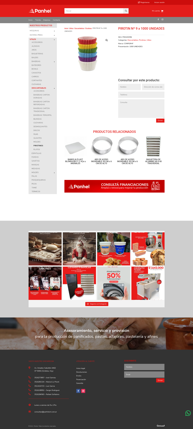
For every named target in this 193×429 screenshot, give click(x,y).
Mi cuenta (156, 11)
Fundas (35, 157)
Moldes (37, 142)
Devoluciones (81, 372)
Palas (34, 176)
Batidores (36, 65)
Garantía (79, 383)
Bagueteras (37, 54)
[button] (106, 40)
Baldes (35, 57)
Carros (35, 76)
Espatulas (36, 153)
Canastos (36, 73)
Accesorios (37, 42)
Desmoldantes (40, 126)
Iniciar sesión (158, 2)
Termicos (36, 191)
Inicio (31, 20)
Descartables (39, 88)
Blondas (38, 119)
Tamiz (34, 187)
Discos (37, 130)
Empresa (46, 20)
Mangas (35, 165)
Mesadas (36, 168)
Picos (34, 184)
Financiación (81, 380)
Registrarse (143, 2)
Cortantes (37, 80)
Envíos (78, 376)
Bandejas (36, 61)
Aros (34, 50)
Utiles (33, 39)
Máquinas (34, 30)
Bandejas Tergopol (43, 115)
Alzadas (36, 46)
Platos (37, 149)
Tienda (38, 20)
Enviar (160, 120)
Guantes (38, 138)
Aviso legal (80, 369)
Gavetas (36, 161)
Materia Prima (36, 35)
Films (36, 134)
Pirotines (38, 145)
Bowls (35, 69)
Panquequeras (39, 180)
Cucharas (36, 84)
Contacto (56, 20)
